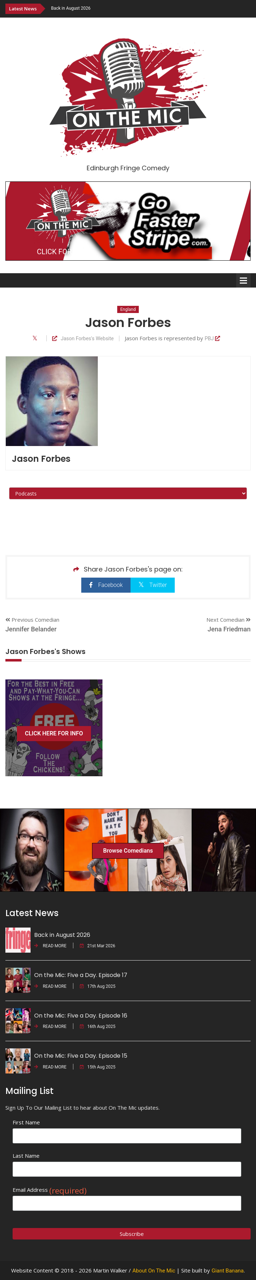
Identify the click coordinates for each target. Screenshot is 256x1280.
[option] (151, 8)
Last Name (26, 1155)
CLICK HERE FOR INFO (54, 733)
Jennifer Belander (30, 629)
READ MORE (50, 945)
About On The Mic (153, 1270)
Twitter (152, 584)
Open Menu (243, 280)
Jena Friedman (229, 629)
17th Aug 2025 (97, 986)
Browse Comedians (128, 850)
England (128, 309)
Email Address (50, 1190)
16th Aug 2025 (97, 1026)
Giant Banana (227, 1270)
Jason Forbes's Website (83, 338)
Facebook (106, 585)
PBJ (212, 338)
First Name (26, 1122)
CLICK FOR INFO (63, 251)
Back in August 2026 (71, 8)
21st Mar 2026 (97, 945)
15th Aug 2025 (97, 1067)
